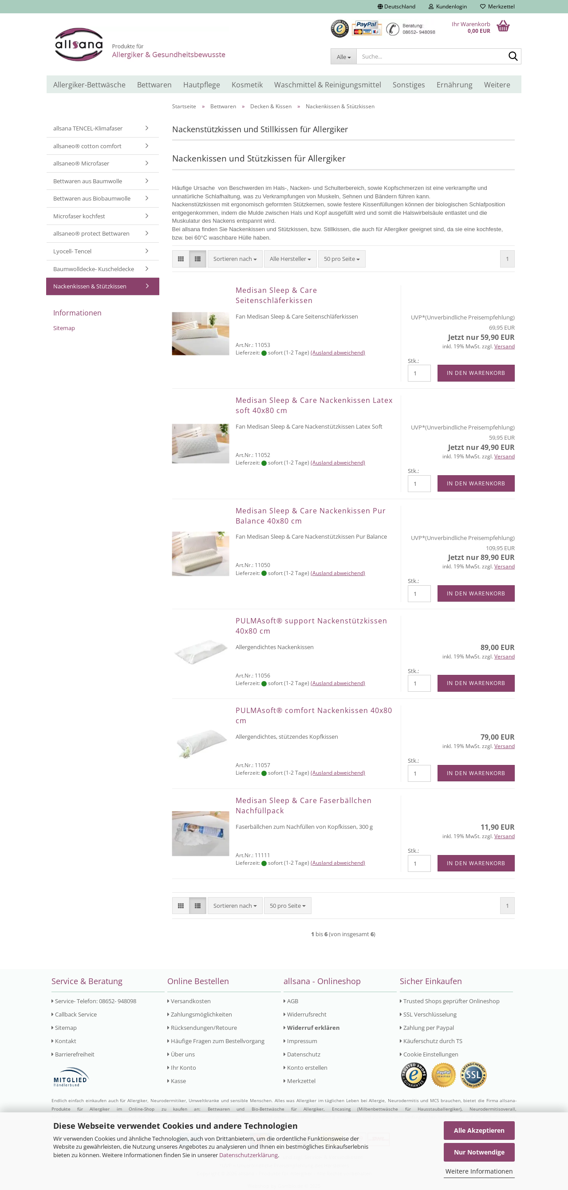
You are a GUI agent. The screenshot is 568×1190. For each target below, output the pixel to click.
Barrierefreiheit (73, 1054)
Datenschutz (302, 1054)
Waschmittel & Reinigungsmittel (327, 85)
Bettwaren (154, 85)
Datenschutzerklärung (248, 1155)
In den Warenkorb (476, 373)
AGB (291, 1001)
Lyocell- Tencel (72, 251)
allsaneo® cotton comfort (87, 146)
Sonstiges (409, 85)
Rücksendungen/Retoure (202, 1028)
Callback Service (74, 1014)
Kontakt (63, 1041)
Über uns (181, 1054)
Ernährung (455, 85)
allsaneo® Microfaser (81, 163)
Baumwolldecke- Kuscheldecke (93, 269)
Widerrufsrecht (305, 1014)
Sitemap (64, 328)
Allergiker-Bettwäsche (89, 85)
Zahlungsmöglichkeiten (199, 1014)
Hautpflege (201, 85)
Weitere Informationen (479, 1171)
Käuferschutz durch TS (431, 1041)
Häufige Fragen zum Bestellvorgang (215, 1041)
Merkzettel (497, 6)
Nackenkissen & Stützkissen (89, 286)
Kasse (176, 1081)
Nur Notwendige (479, 1152)
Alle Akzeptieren (479, 1130)
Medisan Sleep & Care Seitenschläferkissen (276, 295)
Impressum (300, 1041)
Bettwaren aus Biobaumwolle (91, 198)
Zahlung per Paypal (427, 1028)
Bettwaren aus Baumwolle (87, 181)
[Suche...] (343, 56)
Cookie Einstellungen (429, 1054)
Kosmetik (247, 85)
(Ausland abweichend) (338, 352)
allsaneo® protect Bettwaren (91, 233)
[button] (396, 6)
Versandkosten (189, 1001)
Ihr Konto (181, 1068)
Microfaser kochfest (79, 216)
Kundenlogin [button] (448, 6)
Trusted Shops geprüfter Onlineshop (450, 1001)
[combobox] (235, 259)
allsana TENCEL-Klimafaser (87, 128)
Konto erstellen (305, 1068)
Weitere (497, 85)
